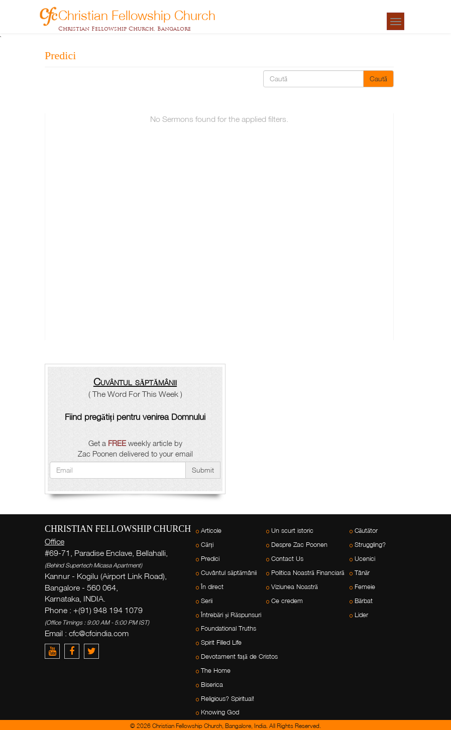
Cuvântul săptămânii (229, 572)
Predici (210, 558)
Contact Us (287, 558)
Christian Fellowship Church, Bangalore (124, 28)
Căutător (366, 530)
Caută (378, 78)
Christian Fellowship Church (136, 14)
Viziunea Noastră (294, 587)
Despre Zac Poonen (299, 544)
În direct (212, 587)
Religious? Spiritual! (227, 698)
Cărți (207, 544)
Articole (211, 530)
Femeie (365, 587)
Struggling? (370, 544)
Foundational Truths (228, 628)
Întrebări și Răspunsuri (231, 615)
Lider (361, 615)
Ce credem (287, 601)
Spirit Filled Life (221, 642)
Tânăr (362, 572)
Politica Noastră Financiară (308, 572)
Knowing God (220, 712)
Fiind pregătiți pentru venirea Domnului (135, 416)
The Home (216, 670)
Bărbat (364, 601)
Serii (206, 601)
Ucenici (365, 558)
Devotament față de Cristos (239, 656)
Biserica (212, 684)
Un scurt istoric (292, 530)
